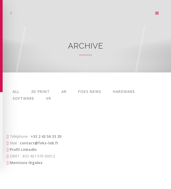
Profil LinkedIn (23, 149)
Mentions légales (26, 162)
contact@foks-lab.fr (39, 142)
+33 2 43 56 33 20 (45, 136)
